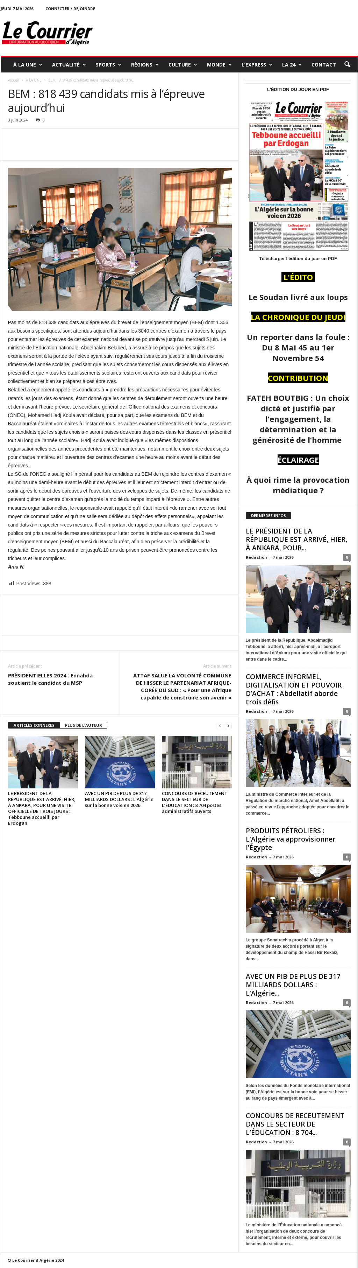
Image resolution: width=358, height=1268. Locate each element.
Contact (324, 64)
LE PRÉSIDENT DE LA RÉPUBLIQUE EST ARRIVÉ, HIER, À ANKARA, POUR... (296, 539)
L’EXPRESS (257, 64)
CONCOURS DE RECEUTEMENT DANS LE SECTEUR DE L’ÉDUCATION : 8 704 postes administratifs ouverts (195, 802)
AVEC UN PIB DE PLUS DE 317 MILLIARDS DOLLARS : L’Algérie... (293, 985)
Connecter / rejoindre (70, 8)
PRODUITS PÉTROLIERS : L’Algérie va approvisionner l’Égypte (291, 839)
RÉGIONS (145, 64)
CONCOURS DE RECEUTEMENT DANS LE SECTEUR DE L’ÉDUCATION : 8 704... (295, 1124)
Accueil (13, 80)
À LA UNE (27, 64)
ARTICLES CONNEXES (34, 725)
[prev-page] (219, 725)
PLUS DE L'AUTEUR (83, 725)
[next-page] (228, 725)
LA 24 (292, 64)
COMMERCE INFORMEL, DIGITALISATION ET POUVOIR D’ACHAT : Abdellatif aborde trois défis (294, 689)
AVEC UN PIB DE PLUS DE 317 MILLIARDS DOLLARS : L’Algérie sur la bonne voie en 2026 (119, 799)
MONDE (219, 64)
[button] (347, 64)
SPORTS (108, 64)
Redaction (256, 557)
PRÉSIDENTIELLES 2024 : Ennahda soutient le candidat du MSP (50, 679)
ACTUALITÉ (69, 64)
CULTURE (183, 64)
